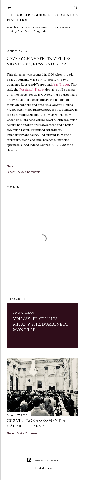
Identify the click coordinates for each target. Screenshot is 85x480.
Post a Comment (27, 433)
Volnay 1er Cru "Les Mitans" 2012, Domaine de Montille (40, 324)
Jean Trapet (60, 84)
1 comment (30, 337)
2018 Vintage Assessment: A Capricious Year (36, 423)
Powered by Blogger (42, 459)
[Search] (75, 7)
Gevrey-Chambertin (28, 171)
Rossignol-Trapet (31, 89)
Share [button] (10, 166)
